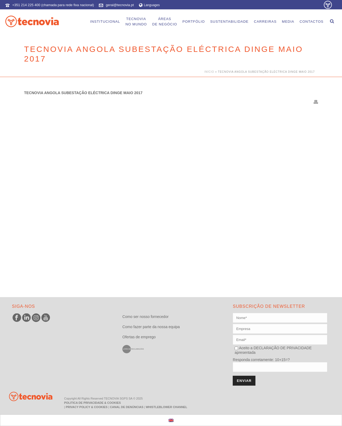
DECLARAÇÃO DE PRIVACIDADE (282, 348)
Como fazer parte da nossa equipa (151, 327)
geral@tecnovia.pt (120, 5)
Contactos (311, 22)
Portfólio (193, 22)
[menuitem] (171, 420)
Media (288, 22)
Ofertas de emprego (139, 337)
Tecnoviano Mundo (136, 21)
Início (209, 71)
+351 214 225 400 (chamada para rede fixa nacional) (53, 5)
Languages (149, 5)
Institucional (105, 22)
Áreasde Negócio (164, 21)
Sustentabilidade (229, 22)
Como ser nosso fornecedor (145, 316)
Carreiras (265, 22)
